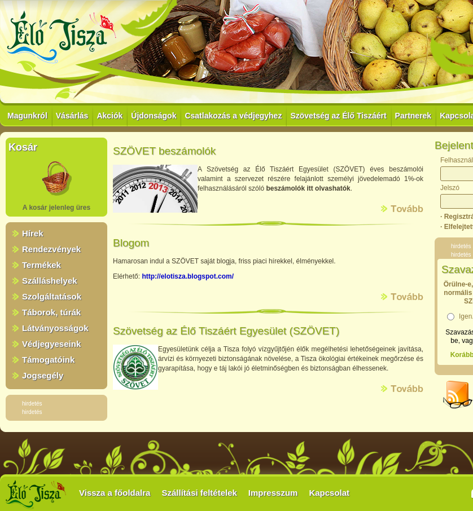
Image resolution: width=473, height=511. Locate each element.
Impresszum (273, 492)
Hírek (32, 233)
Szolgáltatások (51, 296)
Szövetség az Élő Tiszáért (338, 115)
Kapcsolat (329, 492)
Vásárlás (72, 115)
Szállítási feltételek (198, 492)
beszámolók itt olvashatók (308, 188)
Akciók (109, 115)
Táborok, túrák (51, 312)
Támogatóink (48, 359)
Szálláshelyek (49, 280)
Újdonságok (153, 115)
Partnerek (413, 115)
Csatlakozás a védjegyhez (233, 115)
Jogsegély (42, 375)
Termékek (41, 265)
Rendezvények (51, 249)
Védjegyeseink (51, 344)
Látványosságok (55, 328)
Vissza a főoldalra (114, 492)
